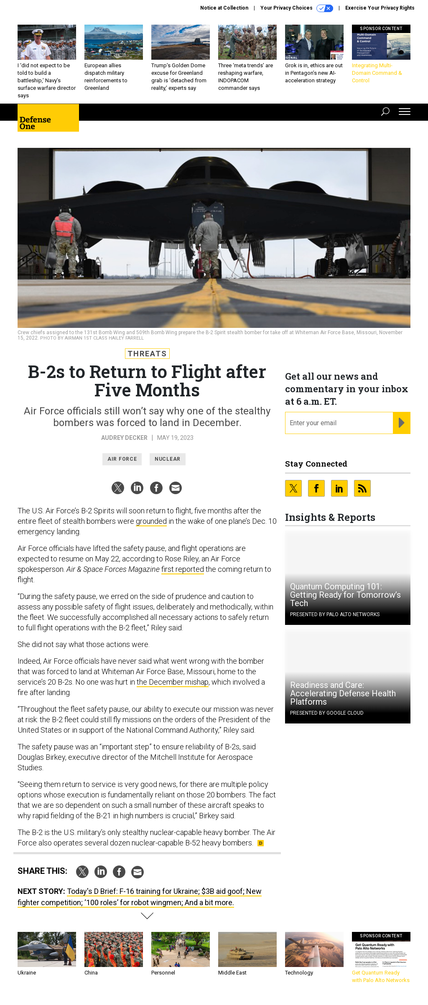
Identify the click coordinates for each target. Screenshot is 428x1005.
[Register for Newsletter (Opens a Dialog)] (401, 423)
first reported (182, 569)
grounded (151, 521)
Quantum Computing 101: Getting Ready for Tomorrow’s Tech (345, 594)
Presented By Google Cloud (327, 713)
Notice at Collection (224, 8)
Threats (147, 353)
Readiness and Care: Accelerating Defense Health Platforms (343, 693)
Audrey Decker (124, 437)
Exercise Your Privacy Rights (380, 8)
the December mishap (173, 682)
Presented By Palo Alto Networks (335, 614)
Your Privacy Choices (296, 8)
